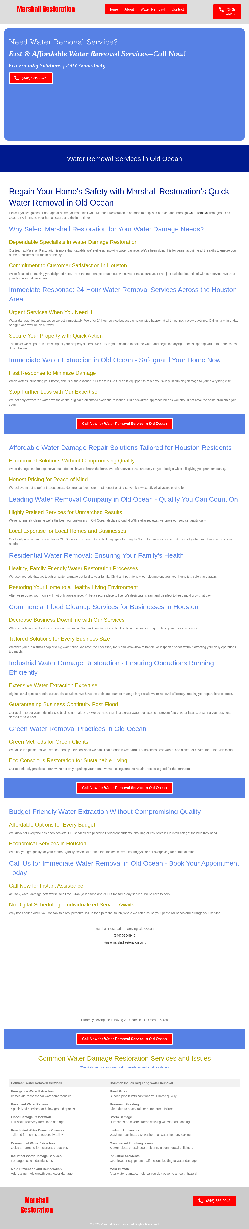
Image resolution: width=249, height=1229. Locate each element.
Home (113, 9)
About (129, 9)
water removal (199, 213)
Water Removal (152, 9)
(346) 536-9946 (124, 935)
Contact (177, 9)
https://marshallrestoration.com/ (124, 942)
